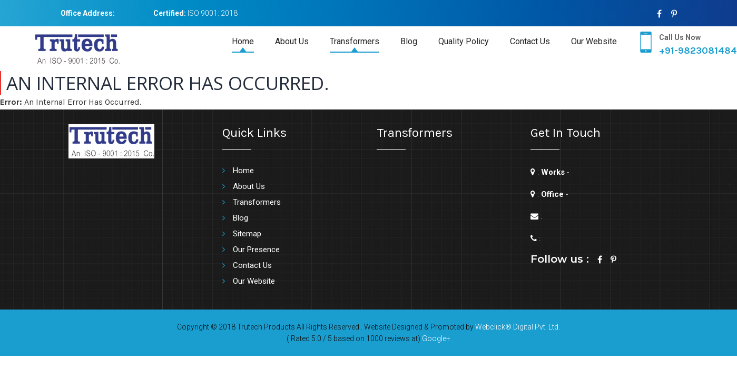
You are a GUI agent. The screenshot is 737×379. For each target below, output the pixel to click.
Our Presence (256, 249)
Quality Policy (463, 41)
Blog (408, 41)
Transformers (354, 41)
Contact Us (530, 41)
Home (243, 41)
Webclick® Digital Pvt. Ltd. (517, 327)
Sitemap (247, 233)
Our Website (594, 41)
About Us (292, 41)
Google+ (436, 338)
